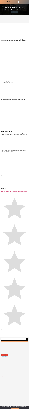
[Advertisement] (14, 19)
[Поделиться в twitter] (17, 12)
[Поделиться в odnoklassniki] (11, 12)
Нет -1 (5, 176)
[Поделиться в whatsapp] (16, 12)
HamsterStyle (8, 1)
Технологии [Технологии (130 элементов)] (15, 389)
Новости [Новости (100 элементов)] (10, 389)
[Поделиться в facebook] (14, 12)
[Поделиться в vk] (13, 12)
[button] (18, 2)
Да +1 (2, 176)
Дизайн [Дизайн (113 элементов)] (5, 389)
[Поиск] (27, 339)
